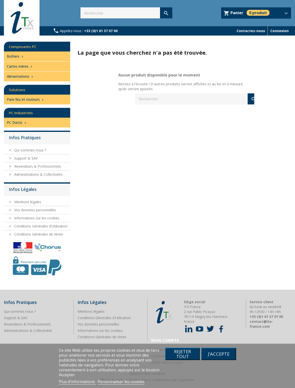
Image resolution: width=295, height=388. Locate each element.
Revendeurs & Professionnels (37, 166)
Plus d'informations (77, 381)
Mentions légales (27, 202)
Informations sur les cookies (36, 218)
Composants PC (22, 46)
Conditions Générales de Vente (38, 234)
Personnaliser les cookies (121, 381)
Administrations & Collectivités (38, 174)
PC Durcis (17, 122)
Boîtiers (15, 56)
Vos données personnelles (34, 210)
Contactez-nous (251, 30)
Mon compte (165, 340)
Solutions (17, 89)
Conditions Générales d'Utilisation (40, 226)
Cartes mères (20, 66)
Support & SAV (25, 158)
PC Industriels (21, 112)
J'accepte (218, 354)
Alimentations (20, 76)
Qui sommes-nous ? (29, 150)
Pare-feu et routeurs (26, 99)
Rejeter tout (182, 353)
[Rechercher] (126, 12)
